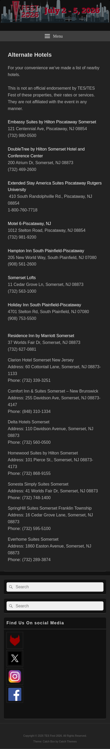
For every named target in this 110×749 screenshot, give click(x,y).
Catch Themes (68, 741)
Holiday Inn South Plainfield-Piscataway (44, 305)
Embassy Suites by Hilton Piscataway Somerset (52, 122)
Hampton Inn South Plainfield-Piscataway (46, 251)
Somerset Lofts (22, 277)
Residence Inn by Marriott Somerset (41, 335)
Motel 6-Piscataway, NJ (29, 223)
